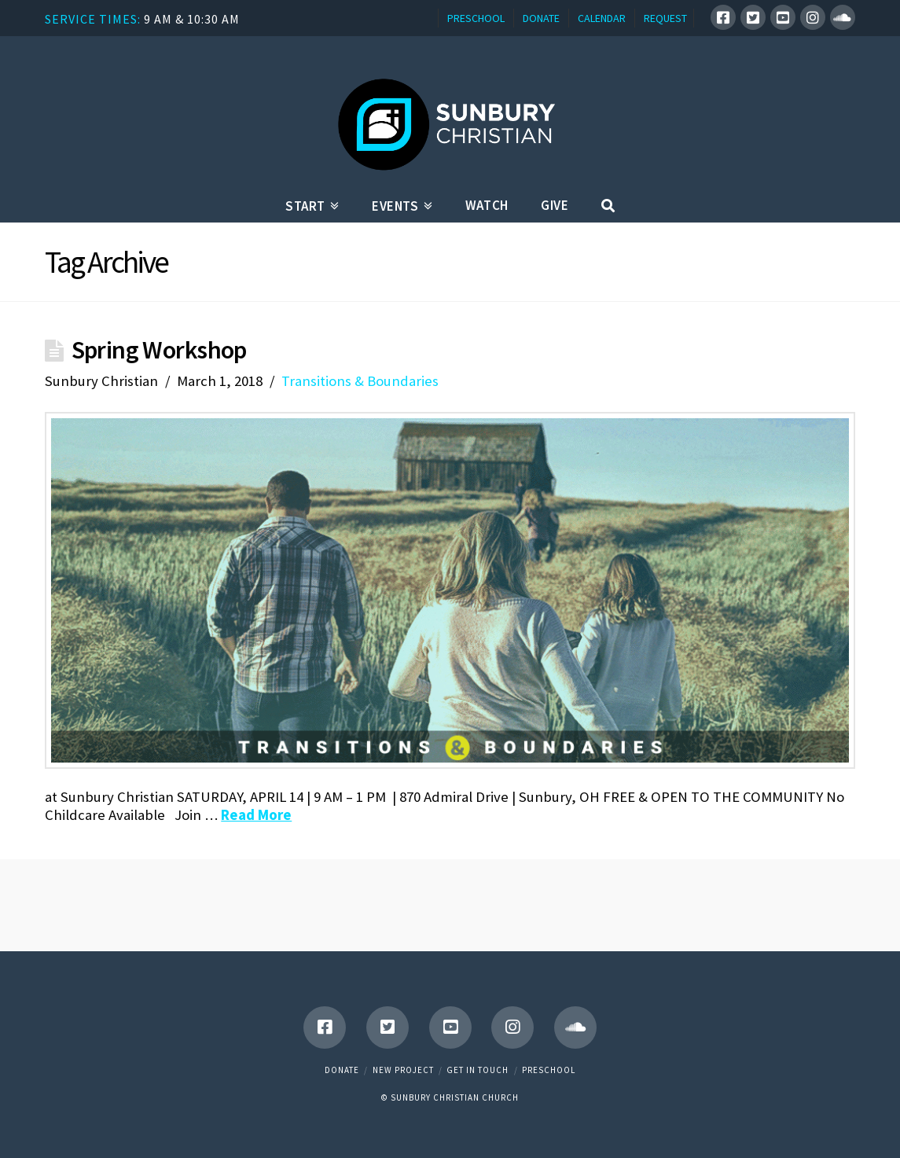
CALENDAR (602, 18)
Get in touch (477, 1069)
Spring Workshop (159, 350)
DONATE (541, 18)
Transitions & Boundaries (360, 381)
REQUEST (665, 18)
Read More (256, 815)
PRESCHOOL (476, 18)
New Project (403, 1069)
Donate (342, 1069)
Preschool (548, 1069)
